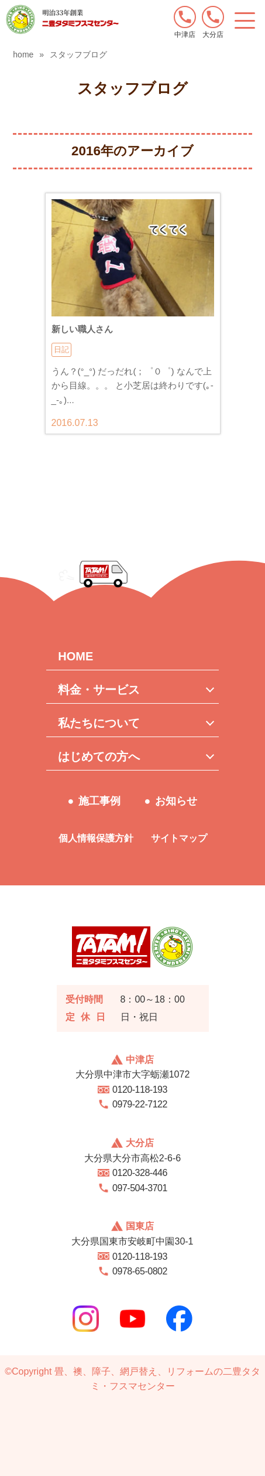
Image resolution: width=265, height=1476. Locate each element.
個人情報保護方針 (95, 838)
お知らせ (176, 801)
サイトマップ (179, 838)
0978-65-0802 (139, 1271)
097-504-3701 (139, 1188)
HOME (75, 656)
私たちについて (99, 723)
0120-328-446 (139, 1173)
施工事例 (99, 801)
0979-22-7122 (139, 1104)
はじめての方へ (99, 756)
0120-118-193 (139, 1090)
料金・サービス (99, 689)
